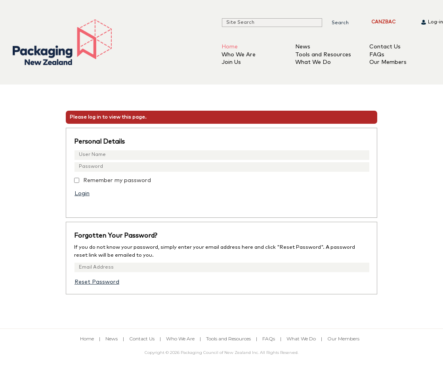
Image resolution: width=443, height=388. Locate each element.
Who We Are (239, 55)
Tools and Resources (323, 55)
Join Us (231, 62)
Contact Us (385, 47)
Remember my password (117, 180)
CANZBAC (383, 22)
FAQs (376, 55)
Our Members (388, 62)
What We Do (313, 62)
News (302, 47)
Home (230, 47)
